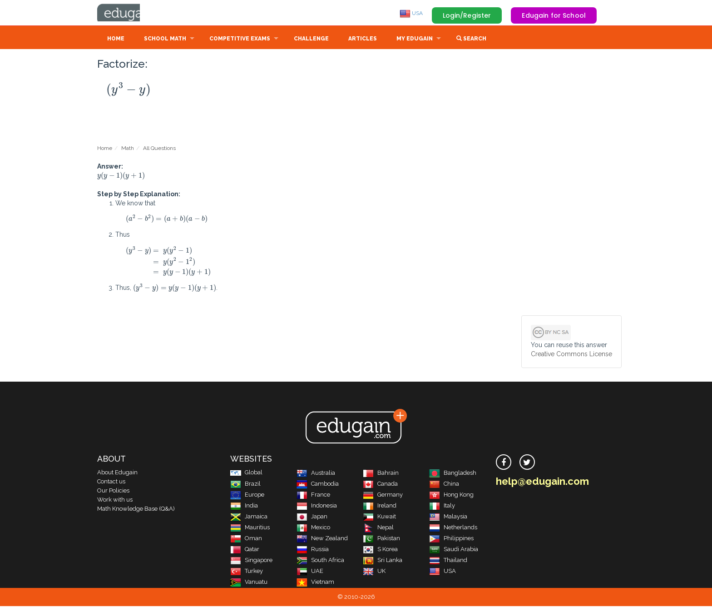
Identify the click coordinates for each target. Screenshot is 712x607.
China (444, 484)
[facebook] (503, 463)
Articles (362, 39)
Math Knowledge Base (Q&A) (136, 509)
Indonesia (317, 506)
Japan (312, 517)
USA (411, 13)
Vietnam (315, 582)
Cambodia (318, 484)
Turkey (246, 571)
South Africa (320, 560)
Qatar (244, 550)
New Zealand (322, 539)
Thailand (448, 560)
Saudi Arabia (453, 550)
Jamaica (248, 517)
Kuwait (379, 517)
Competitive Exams (239, 39)
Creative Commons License (571, 354)
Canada (380, 484)
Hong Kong (451, 495)
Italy (442, 506)
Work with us (115, 500)
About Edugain (117, 473)
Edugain (131, 13)
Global (246, 473)
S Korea (380, 550)
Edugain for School (554, 15)
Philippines (451, 539)
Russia (313, 550)
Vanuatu (248, 582)
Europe (247, 495)
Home (115, 39)
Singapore (251, 560)
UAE (310, 571)
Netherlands (453, 528)
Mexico (313, 528)
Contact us (111, 482)
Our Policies (113, 491)
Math (127, 149)
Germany (383, 495)
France (313, 495)
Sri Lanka (382, 560)
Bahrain (381, 473)
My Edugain (414, 39)
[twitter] (527, 463)
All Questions (159, 149)
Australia (316, 473)
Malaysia (448, 517)
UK (374, 571)
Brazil (245, 484)
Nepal (378, 528)
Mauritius (250, 528)
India (244, 506)
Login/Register (467, 15)
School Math (165, 39)
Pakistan (381, 539)
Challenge (311, 39)
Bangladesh (452, 473)
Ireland (379, 506)
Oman (246, 539)
